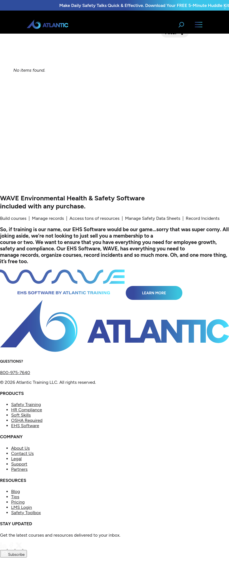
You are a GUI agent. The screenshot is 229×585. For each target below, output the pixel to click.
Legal (16, 458)
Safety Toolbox (26, 512)
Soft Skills (21, 415)
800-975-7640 (15, 372)
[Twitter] (19, 547)
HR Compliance (26, 409)
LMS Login (21, 507)
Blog (15, 491)
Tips (15, 496)
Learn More (154, 293)
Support (19, 464)
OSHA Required (26, 420)
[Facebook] (12, 547)
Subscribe (13, 554)
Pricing (18, 502)
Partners (19, 469)
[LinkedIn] (4, 547)
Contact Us (22, 453)
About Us (20, 448)
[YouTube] (26, 547)
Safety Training (26, 404)
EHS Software (25, 425)
